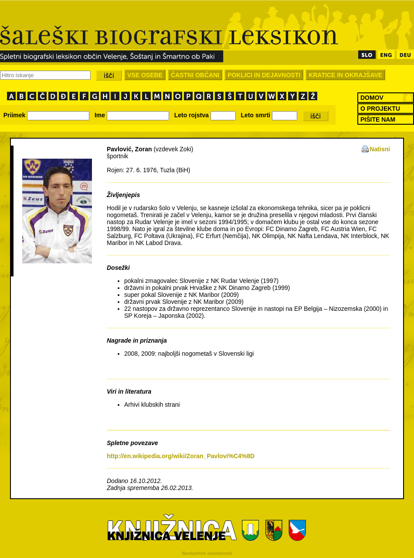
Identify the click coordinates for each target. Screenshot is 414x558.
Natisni (380, 149)
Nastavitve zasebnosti (207, 553)
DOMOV (371, 97)
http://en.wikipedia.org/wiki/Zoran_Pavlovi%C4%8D (181, 456)
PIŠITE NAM (377, 119)
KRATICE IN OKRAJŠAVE (345, 74)
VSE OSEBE (145, 74)
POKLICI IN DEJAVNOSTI (263, 74)
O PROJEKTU (380, 108)
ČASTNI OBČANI (195, 74)
